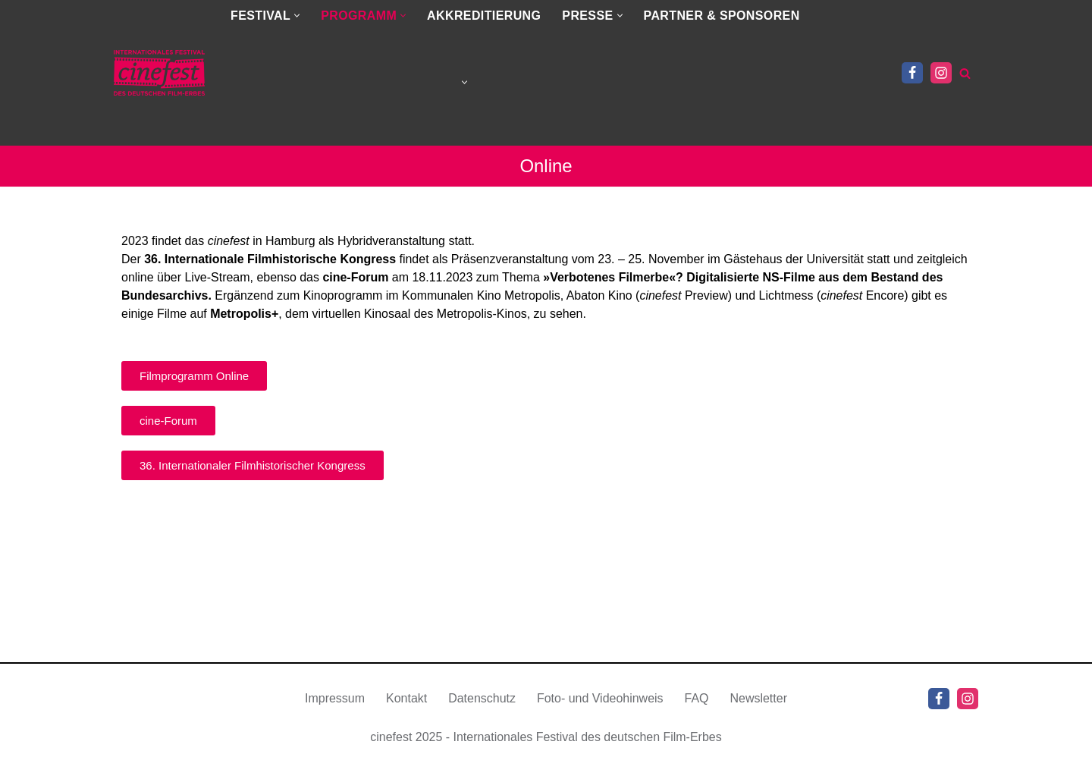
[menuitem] (344, 82)
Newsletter (759, 718)
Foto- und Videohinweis (600, 718)
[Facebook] (912, 72)
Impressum (335, 718)
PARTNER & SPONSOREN (722, 15)
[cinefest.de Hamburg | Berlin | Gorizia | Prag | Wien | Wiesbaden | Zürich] (159, 73)
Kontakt (406, 718)
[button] (297, 15)
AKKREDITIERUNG (484, 15)
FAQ (697, 718)
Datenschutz (482, 718)
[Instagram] (941, 72)
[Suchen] (965, 73)
